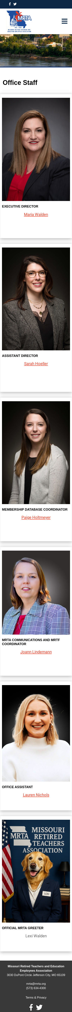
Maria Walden (36, 214)
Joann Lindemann (36, 652)
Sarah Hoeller (36, 363)
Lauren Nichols (36, 795)
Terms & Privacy (36, 997)
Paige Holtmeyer (36, 517)
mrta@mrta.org (36, 983)
